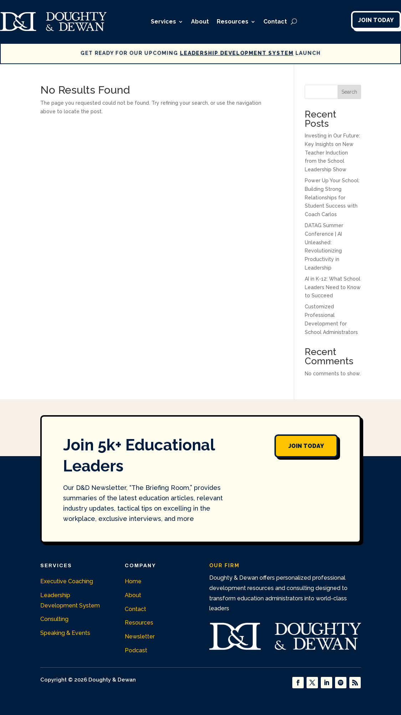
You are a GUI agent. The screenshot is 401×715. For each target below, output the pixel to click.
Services (163, 21)
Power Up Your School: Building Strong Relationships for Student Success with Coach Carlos (332, 197)
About (200, 21)
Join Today (376, 20)
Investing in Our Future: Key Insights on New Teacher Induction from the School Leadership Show (332, 152)
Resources (232, 21)
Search (349, 92)
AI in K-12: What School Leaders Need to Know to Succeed (333, 287)
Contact (275, 21)
